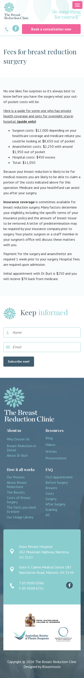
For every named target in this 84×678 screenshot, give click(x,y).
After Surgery (55, 504)
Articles (51, 451)
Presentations (56, 458)
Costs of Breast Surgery (19, 500)
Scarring (51, 509)
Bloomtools (51, 666)
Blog (49, 438)
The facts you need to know (21, 509)
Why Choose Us (18, 439)
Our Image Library (20, 517)
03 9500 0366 (6, 29)
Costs (49, 493)
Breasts (51, 488)
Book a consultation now (51, 29)
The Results (16, 492)
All (47, 515)
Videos (50, 445)
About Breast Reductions (17, 484)
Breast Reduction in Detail (21, 448)
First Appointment (59, 477)
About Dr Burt (17, 455)
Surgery (50, 499)
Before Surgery (56, 482)
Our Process (16, 477)
